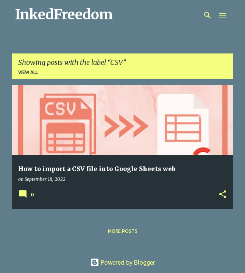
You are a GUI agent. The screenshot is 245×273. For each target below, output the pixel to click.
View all (28, 72)
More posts (122, 231)
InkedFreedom (64, 14)
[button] (222, 195)
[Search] (207, 15)
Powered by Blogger (122, 262)
